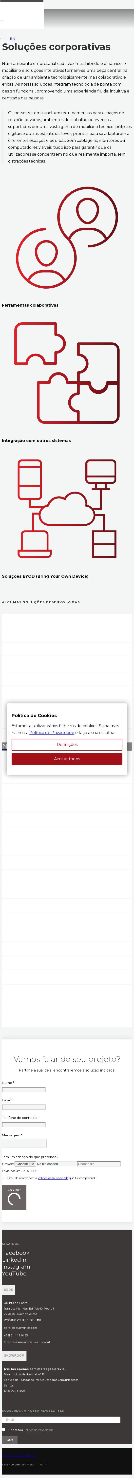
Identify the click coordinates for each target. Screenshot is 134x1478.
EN (12, 38)
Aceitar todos (67, 759)
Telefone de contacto (20, 1118)
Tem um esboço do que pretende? (30, 1158)
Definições (67, 744)
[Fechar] (2, 20)
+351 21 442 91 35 (16, 1337)
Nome (8, 1083)
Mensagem (12, 1135)
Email (7, 1100)
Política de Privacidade (53, 1179)
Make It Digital (38, 1466)
